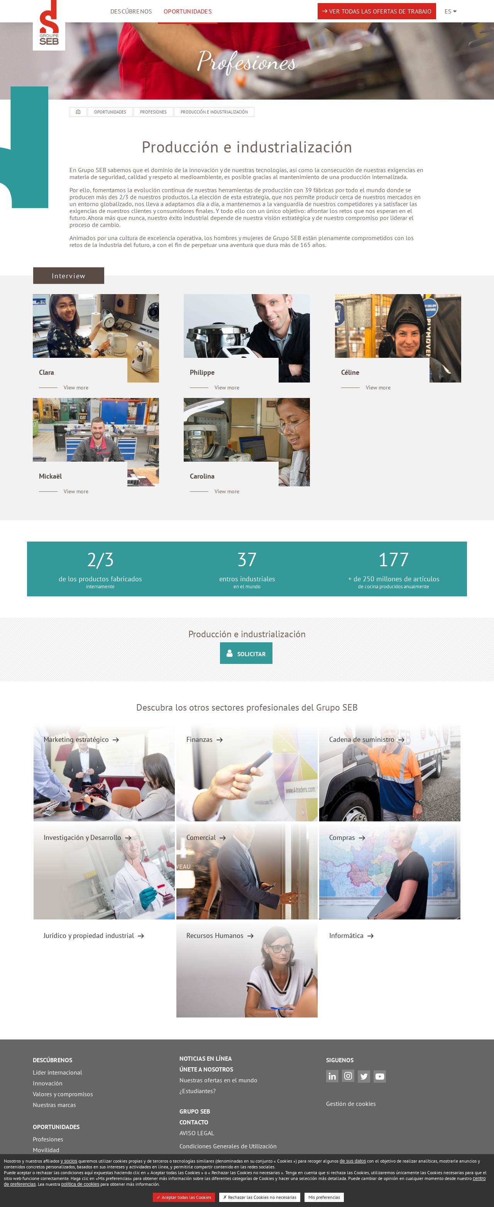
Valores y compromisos (63, 1094)
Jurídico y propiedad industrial (90, 935)
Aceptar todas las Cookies (184, 1197)
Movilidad (46, 1150)
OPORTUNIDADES (188, 11)
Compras (343, 837)
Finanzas (200, 739)
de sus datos (353, 1161)
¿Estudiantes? (197, 1091)
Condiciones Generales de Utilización (228, 1146)
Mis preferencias (324, 1197)
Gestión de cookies (351, 1103)
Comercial (202, 837)
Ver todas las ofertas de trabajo (380, 11)
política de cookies (80, 1184)
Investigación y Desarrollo (83, 837)
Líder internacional (57, 1072)
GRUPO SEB (194, 1111)
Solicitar (246, 653)
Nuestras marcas (54, 1105)
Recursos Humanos (215, 935)
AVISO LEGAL (196, 1133)
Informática (347, 935)
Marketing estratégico (77, 739)
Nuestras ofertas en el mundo (218, 1080)
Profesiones (48, 1139)
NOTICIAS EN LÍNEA (205, 1058)
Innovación (48, 1083)
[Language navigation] (450, 11)
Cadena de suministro (362, 739)
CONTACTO (193, 1122)
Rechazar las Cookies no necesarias (259, 1197)
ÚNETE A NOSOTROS (206, 1069)
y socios (69, 1161)
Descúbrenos (131, 11)
